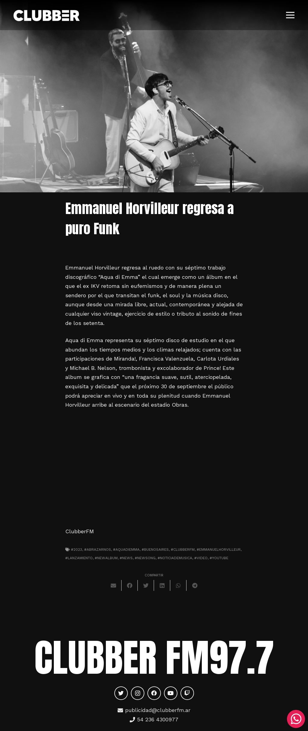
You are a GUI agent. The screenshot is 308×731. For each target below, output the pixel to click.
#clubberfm (183, 549)
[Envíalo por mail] (113, 585)
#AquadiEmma (126, 549)
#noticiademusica (175, 558)
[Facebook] (154, 693)
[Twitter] (121, 693)
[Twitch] (187, 693)
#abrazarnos (97, 549)
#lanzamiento (79, 558)
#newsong (145, 558)
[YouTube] (170, 693)
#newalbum (106, 558)
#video (201, 558)
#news (126, 558)
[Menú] (290, 15)
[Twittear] (146, 585)
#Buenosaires (155, 549)
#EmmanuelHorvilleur (219, 549)
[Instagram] (137, 693)
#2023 (76, 549)
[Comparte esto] (130, 585)
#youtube (219, 558)
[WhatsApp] (296, 719)
